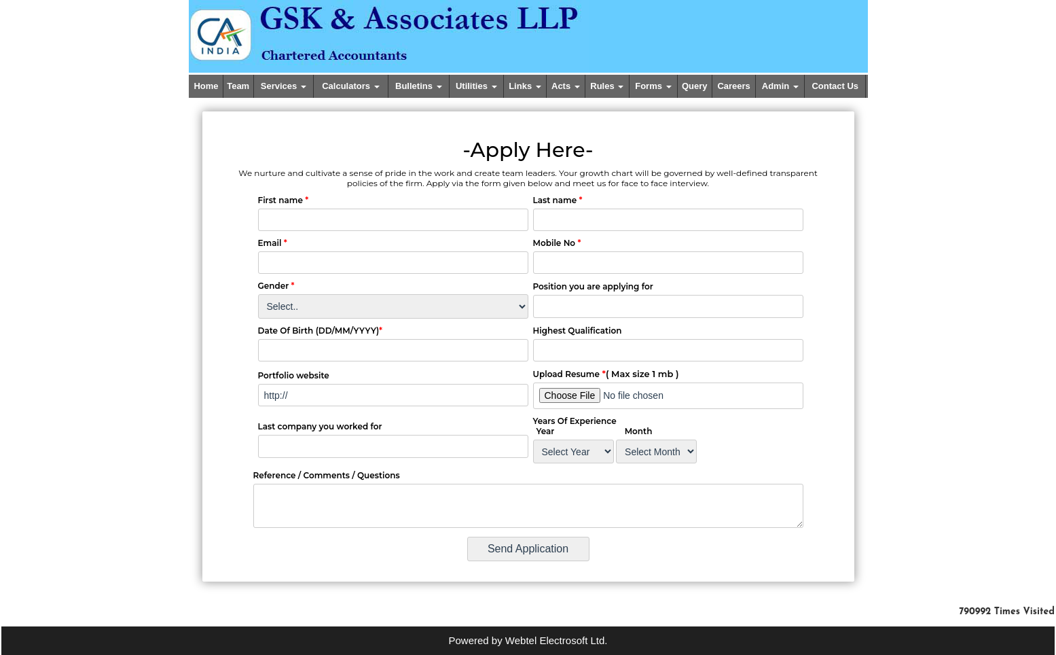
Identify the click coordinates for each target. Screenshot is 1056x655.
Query (695, 86)
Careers (733, 86)
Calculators (350, 86)
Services (283, 86)
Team (238, 86)
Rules (606, 86)
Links (525, 86)
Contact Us (835, 86)
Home (206, 86)
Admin (780, 86)
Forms (653, 86)
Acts (565, 86)
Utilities (476, 86)
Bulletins (418, 86)
